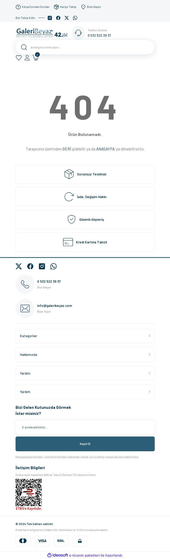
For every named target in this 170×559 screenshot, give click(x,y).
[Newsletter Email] (85, 427)
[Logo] (44, 32)
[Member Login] (27, 58)
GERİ (66, 148)
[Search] (85, 47)
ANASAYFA (105, 148)
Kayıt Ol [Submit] (85, 443)
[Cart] (35, 58)
